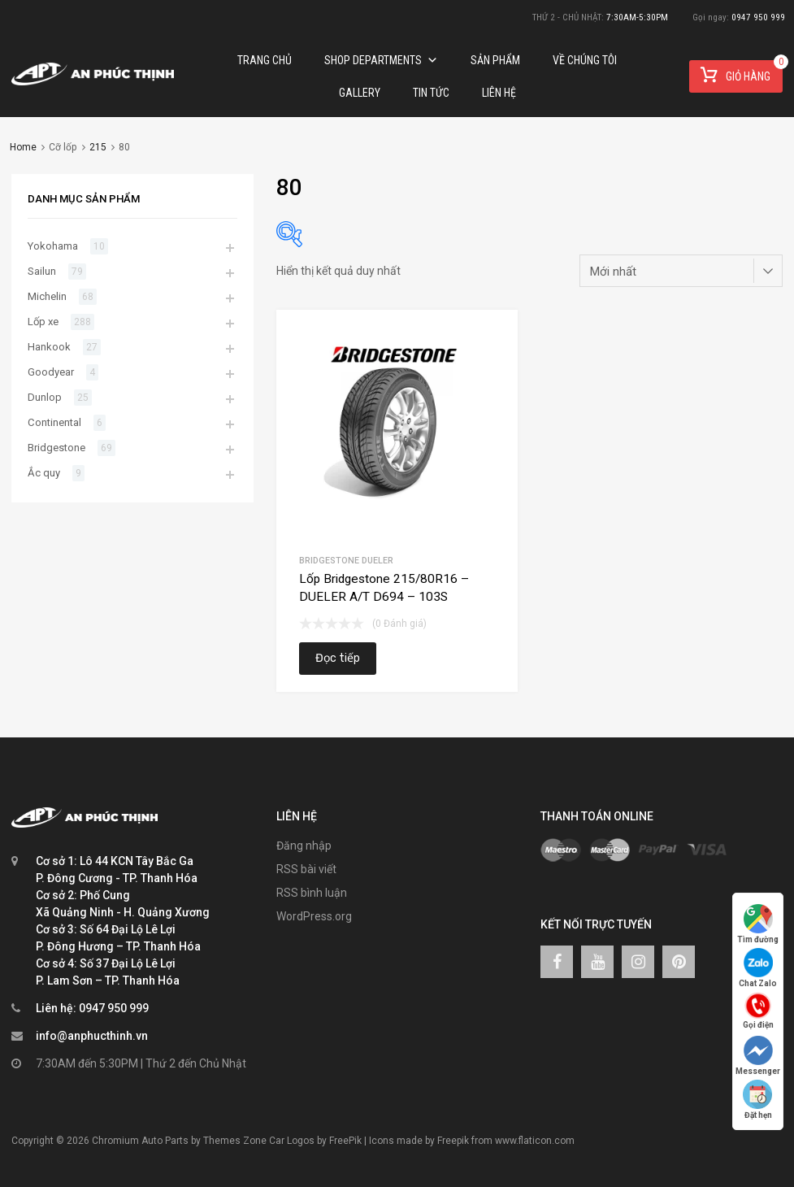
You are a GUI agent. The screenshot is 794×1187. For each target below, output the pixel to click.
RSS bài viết (306, 869)
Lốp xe (43, 321)
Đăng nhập (304, 845)
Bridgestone (56, 447)
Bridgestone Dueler (346, 560)
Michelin (47, 296)
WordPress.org (314, 916)
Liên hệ (499, 92)
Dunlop (45, 397)
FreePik (345, 1140)
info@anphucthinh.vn (92, 1035)
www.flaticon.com (535, 1140)
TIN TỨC (431, 92)
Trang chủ (264, 60)
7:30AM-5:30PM (637, 17)
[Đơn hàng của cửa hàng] (681, 270)
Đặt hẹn (758, 1100)
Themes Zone (235, 1140)
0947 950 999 (758, 17)
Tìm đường (758, 924)
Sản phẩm (495, 60)
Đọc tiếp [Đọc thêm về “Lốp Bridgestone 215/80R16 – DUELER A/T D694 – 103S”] (337, 658)
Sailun (42, 271)
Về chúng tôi (585, 60)
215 (97, 147)
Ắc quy (44, 473)
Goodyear (51, 372)
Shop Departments (381, 60)
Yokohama (53, 246)
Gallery (359, 92)
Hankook (49, 347)
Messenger (757, 1056)
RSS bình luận (311, 892)
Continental (54, 422)
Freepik (453, 1140)
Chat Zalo (758, 968)
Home (23, 147)
